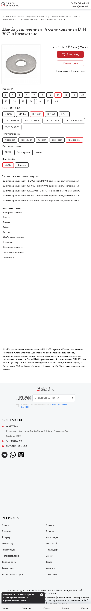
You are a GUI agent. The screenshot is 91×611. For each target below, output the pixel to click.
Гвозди (6, 232)
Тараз (49, 562)
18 (74, 94)
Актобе (50, 525)
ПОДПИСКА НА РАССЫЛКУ (23, 398)
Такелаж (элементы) (13, 252)
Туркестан (8, 568)
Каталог (5, 608)
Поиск (46, 608)
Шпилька (21, 165)
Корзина (85, 608)
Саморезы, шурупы (13, 247)
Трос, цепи (8, 257)
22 (6, 101)
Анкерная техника (12, 212)
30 (31, 101)
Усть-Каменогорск (13, 574)
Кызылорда (8, 550)
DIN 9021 (36, 114)
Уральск (50, 568)
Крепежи (7, 242)
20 (82, 94)
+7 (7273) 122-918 (80, 3)
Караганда (52, 537)
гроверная (10, 139)
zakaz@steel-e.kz (80, 6)
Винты (6, 222)
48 (56, 101)
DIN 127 (22, 114)
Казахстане (78, 71)
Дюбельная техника (13, 237)
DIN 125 (8, 114)
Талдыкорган (9, 562)
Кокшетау (7, 544)
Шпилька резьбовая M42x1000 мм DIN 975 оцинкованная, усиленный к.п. (41, 200)
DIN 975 (51, 114)
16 (66, 94)
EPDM (64, 114)
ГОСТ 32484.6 (52, 120)
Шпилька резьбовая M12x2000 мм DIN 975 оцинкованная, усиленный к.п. (41, 181)
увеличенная (74, 139)
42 (48, 101)
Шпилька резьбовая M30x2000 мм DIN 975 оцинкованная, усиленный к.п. (41, 191)
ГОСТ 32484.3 (32, 120)
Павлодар (52, 550)
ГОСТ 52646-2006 (74, 120)
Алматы (6, 531)
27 (23, 101)
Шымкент (51, 574)
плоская (42, 139)
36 (39, 101)
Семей (49, 556)
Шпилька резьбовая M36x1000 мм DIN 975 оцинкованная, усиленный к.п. (41, 195)
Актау (5, 525)
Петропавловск (11, 556)
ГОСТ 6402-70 (12, 127)
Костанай (51, 544)
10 (42, 94)
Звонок (65, 608)
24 (14, 101)
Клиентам (26, 608)
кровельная (26, 139)
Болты (6, 217)
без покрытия (23, 152)
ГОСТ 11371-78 (12, 120)
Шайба (8, 165)
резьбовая (57, 139)
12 (50, 94)
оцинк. (39, 152)
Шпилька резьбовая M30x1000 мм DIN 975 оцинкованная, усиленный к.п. (41, 186)
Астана (50, 531)
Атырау (6, 537)
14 (58, 94)
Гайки (6, 227)
